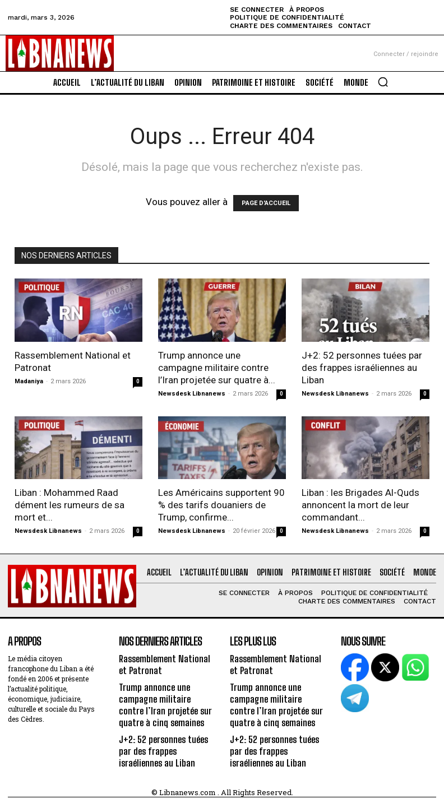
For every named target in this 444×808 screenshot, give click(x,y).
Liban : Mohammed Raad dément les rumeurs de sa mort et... (69, 505)
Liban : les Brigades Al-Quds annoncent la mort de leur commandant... (360, 505)
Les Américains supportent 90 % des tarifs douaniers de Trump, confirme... (221, 505)
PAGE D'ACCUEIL (266, 203)
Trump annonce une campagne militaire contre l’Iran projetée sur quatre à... (216, 368)
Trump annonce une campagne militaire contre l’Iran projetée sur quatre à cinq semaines (166, 701)
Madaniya (29, 381)
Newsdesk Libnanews (191, 393)
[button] (383, 82)
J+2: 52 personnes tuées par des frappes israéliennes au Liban (362, 368)
